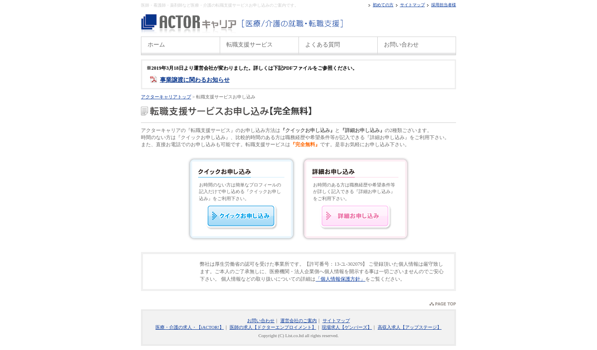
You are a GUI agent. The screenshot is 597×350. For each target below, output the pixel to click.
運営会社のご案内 (298, 320)
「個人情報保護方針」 (340, 279)
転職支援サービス (249, 45)
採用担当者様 (443, 4)
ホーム (156, 45)
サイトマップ (412, 4)
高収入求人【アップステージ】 (410, 327)
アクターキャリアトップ (166, 96)
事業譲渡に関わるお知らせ (195, 80)
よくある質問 (322, 45)
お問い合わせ (401, 45)
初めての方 (383, 4)
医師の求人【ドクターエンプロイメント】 (273, 327)
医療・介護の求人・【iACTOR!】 (189, 327)
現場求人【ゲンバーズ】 (347, 327)
